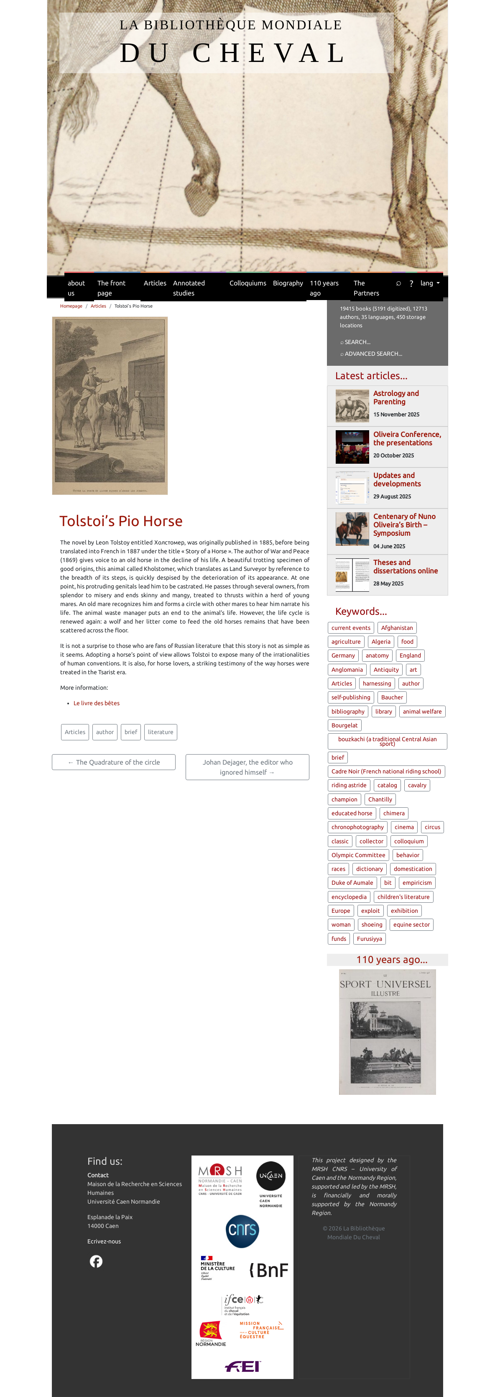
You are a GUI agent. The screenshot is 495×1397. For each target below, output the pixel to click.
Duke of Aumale (352, 882)
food (407, 641)
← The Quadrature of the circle (114, 762)
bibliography (348, 711)
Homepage (71, 305)
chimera (394, 813)
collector (371, 841)
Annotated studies (189, 288)
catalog (387, 785)
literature (161, 732)
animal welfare (422, 711)
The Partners (366, 288)
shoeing (372, 924)
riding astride (349, 785)
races (338, 868)
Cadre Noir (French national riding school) (386, 771)
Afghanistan (397, 627)
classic (340, 841)
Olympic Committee (358, 855)
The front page (111, 288)
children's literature (404, 897)
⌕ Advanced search (369, 353)
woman (341, 924)
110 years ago (324, 288)
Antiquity (386, 669)
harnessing (377, 683)
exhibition (404, 910)
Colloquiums (248, 283)
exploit (370, 910)
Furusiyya (369, 938)
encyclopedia (349, 897)
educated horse (352, 813)
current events (351, 627)
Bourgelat (345, 725)
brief (131, 732)
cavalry (417, 785)
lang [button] (428, 283)
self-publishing (351, 697)
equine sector (411, 924)
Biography (288, 283)
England (410, 655)
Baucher (392, 697)
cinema (404, 827)
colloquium (409, 841)
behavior (407, 855)
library (383, 711)
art (413, 669)
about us (76, 288)
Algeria (381, 641)
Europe (341, 910)
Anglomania (347, 669)
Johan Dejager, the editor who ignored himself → (248, 767)
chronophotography (358, 827)
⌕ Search (353, 342)
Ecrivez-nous (104, 1241)
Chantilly (380, 799)
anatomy (377, 655)
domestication (413, 868)
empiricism (417, 882)
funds (339, 938)
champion (344, 799)
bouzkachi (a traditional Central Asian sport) (387, 741)
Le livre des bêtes (97, 703)
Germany (343, 655)
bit (388, 882)
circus (432, 827)
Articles (155, 283)
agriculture (346, 641)
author (105, 732)
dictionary (369, 868)
